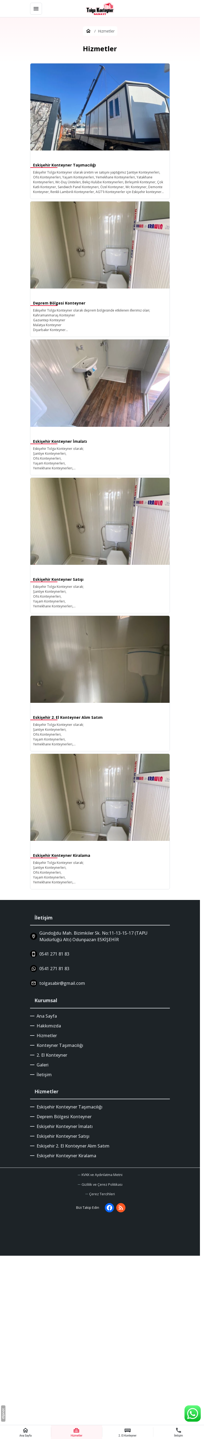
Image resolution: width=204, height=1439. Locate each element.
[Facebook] (109, 1207)
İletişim (44, 1075)
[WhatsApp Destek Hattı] (192, 1413)
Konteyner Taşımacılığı (60, 1045)
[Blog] (120, 1207)
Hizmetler (47, 1036)
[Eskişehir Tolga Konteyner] (100, 8)
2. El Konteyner (52, 1055)
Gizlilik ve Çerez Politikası (102, 1184)
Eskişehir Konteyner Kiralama (66, 1156)
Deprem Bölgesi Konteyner (64, 1117)
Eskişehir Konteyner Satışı (63, 1136)
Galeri (42, 1065)
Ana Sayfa (47, 1016)
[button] (100, 1194)
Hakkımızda (49, 1026)
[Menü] (36, 9)
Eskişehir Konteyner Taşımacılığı (69, 1107)
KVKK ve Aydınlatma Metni (102, 1174)
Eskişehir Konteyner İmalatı (65, 1126)
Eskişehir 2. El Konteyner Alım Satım (73, 1146)
